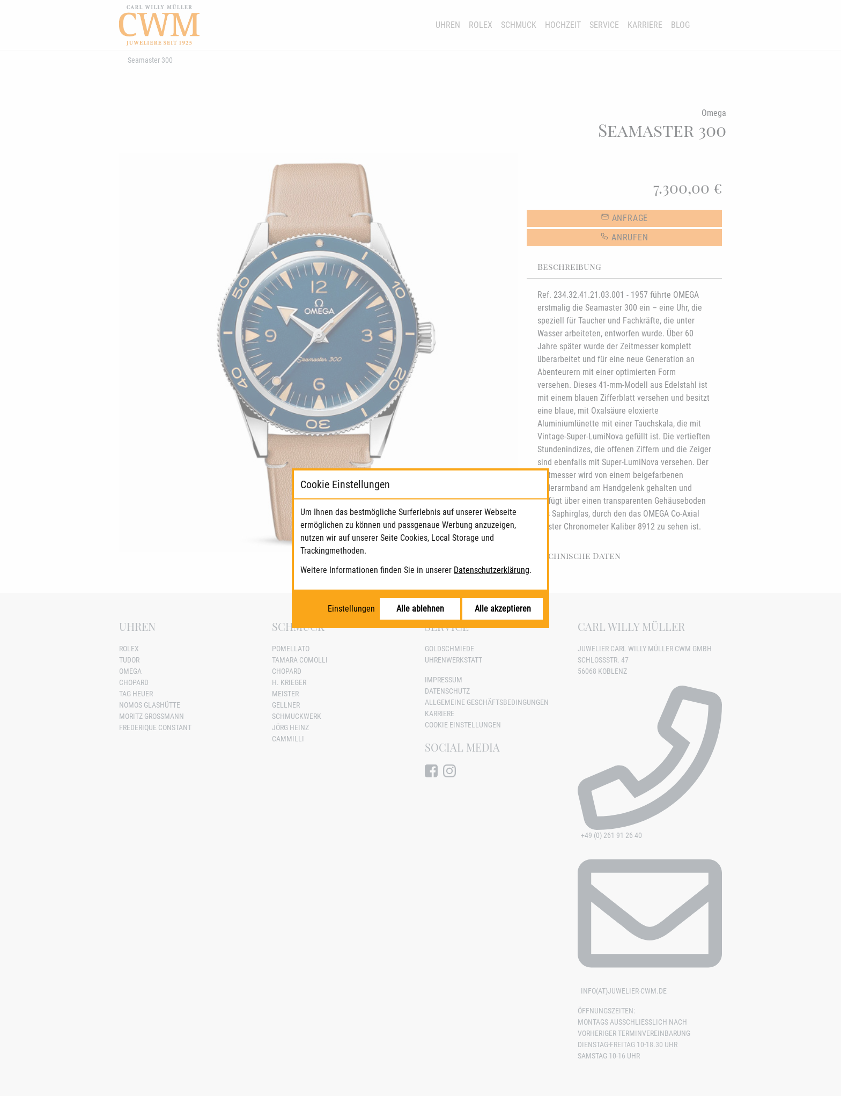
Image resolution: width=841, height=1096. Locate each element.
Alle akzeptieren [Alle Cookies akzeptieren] (503, 609)
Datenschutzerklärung (491, 570)
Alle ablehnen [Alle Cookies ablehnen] (420, 609)
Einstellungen (351, 609)
